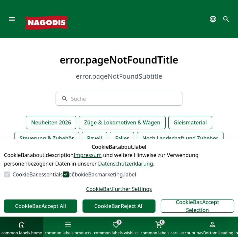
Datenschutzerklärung (125, 163)
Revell (94, 138)
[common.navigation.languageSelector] (213, 19)
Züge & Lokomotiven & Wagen (122, 122)
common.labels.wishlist (116, 227)
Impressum (88, 155)
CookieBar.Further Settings (119, 189)
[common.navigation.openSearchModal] (226, 19)
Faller (122, 138)
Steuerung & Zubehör (47, 138)
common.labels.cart (159, 227)
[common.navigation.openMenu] (11, 19)
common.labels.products (68, 228)
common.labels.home (21, 228)
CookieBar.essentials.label (44, 174)
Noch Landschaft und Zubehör (180, 138)
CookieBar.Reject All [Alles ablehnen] (119, 206)
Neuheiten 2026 (51, 122)
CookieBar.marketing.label (103, 174)
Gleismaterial (190, 122)
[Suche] (124, 99)
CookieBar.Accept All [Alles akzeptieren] (40, 206)
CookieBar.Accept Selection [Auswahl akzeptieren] (197, 206)
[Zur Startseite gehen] (56, 19)
